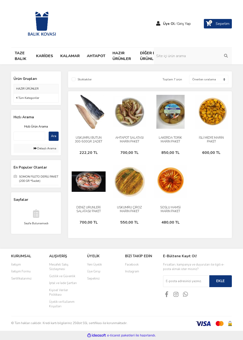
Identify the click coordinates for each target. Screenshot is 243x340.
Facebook (132, 264)
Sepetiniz (93, 278)
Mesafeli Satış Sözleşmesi (58, 266)
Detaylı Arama (45, 148)
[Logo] (42, 23)
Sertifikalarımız (21, 278)
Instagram (132, 271)
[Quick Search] (29, 136)
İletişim (16, 264)
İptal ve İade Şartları (63, 283)
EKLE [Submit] (220, 281)
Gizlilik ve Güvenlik (62, 276)
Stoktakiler (85, 79)
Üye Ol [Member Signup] (169, 23)
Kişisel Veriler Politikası (58, 292)
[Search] (207, 56)
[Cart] (218, 23)
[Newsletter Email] (186, 281)
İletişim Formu (21, 271)
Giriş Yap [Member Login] (184, 23)
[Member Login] (158, 23)
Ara (53, 136)
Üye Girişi (93, 271)
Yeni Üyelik (94, 264)
